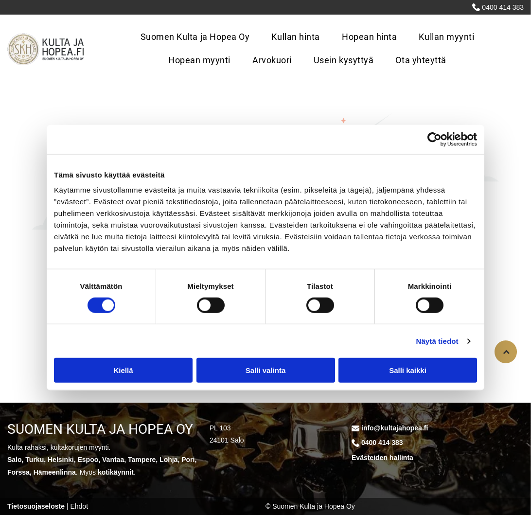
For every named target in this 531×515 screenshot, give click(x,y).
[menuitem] (199, 37)
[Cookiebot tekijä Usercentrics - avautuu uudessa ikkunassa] (434, 139)
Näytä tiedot (437, 341)
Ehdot (79, 506)
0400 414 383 (503, 7)
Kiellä (123, 370)
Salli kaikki (407, 370)
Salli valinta (266, 370)
